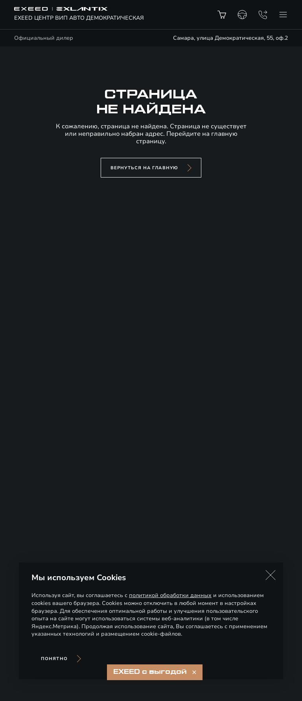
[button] (270, 575)
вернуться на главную (144, 168)
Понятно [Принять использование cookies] (54, 659)
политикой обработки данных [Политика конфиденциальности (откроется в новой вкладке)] (170, 595)
